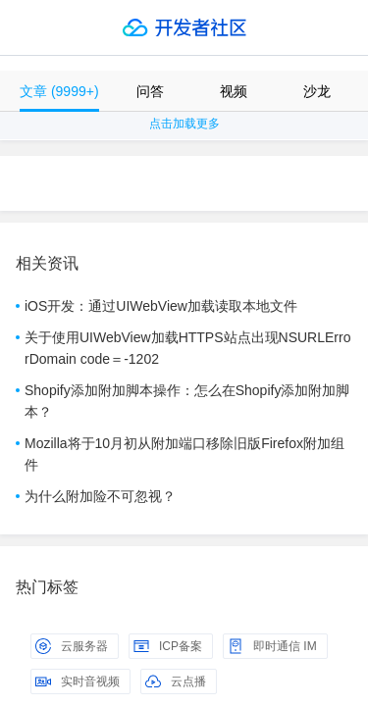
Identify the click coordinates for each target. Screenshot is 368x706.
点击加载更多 (184, 123)
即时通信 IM (272, 646)
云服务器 (71, 646)
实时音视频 (77, 681)
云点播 (175, 681)
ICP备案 (167, 646)
